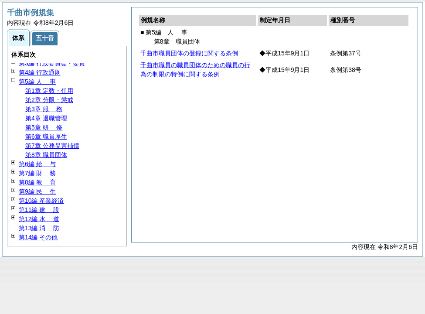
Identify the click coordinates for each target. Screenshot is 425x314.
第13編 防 (39, 228)
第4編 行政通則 (40, 72)
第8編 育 (37, 182)
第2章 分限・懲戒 (49, 99)
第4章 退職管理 (46, 118)
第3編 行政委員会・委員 (52, 63)
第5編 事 (37, 81)
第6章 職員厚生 (46, 136)
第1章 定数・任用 (49, 90)
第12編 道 (39, 218)
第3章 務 (43, 109)
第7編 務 (37, 173)
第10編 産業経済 (41, 200)
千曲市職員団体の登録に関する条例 (189, 53)
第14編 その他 (38, 237)
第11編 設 (39, 209)
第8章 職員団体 (46, 154)
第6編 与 (37, 163)
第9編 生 (37, 191)
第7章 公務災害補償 (52, 145)
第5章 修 (43, 127)
